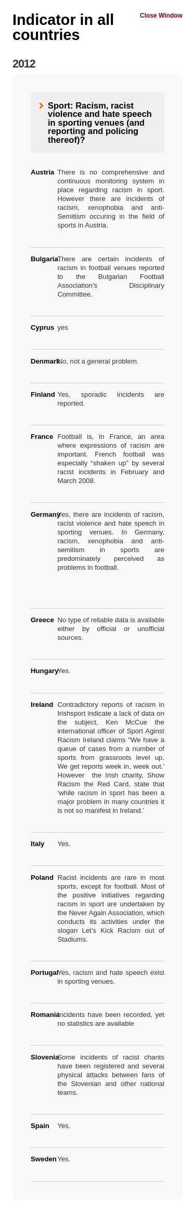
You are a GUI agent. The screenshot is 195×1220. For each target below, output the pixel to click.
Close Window (161, 15)
